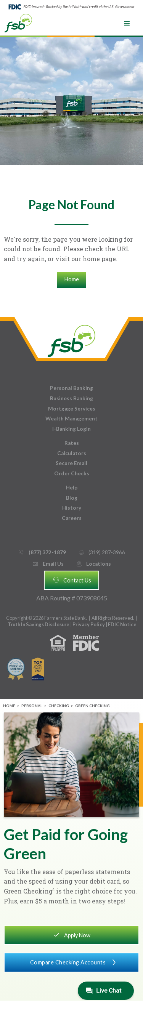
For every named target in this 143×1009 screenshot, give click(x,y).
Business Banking (71, 398)
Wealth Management (71, 418)
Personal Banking (71, 388)
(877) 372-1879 (42, 552)
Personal (31, 706)
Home (71, 279)
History (71, 508)
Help (71, 487)
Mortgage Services (71, 409)
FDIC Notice (122, 624)
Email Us (47, 564)
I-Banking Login (71, 429)
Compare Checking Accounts (71, 962)
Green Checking (92, 706)
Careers (72, 518)
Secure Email (71, 463)
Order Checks (71, 473)
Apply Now (71, 934)
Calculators (71, 453)
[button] (127, 23)
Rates (71, 443)
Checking (58, 706)
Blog (71, 498)
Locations (93, 564)
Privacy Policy (89, 624)
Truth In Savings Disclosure (38, 624)
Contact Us (71, 580)
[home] (18, 22)
